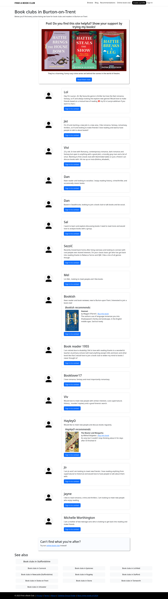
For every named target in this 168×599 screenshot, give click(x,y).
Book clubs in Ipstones (84, 568)
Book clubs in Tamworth (131, 581)
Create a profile (139, 3)
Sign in (150, 2)
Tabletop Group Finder (67, 595)
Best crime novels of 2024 (87, 595)
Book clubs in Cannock (37, 568)
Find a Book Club (25, 2)
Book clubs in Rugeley (84, 574)
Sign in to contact (72, 109)
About (53, 595)
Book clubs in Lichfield (131, 568)
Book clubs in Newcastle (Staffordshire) (36, 574)
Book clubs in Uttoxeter (36, 587)
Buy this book (103, 314)
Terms (46, 595)
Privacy (39, 595)
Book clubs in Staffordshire (36, 561)
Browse (90, 2)
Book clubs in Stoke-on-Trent (36, 581)
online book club (53, 545)
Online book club (124, 2)
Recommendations (107, 2)
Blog (96, 2)
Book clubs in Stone (84, 581)
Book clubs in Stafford (131, 574)
